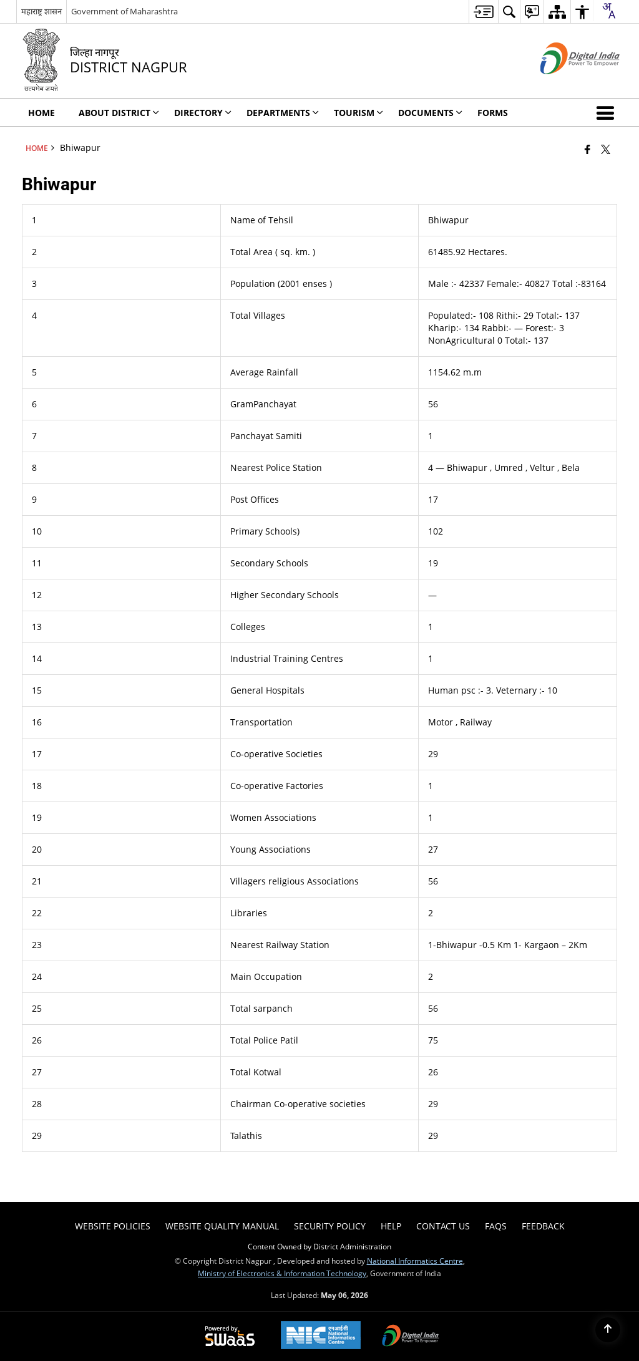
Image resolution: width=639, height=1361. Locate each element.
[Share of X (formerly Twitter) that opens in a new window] (605, 149)
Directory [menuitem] (203, 113)
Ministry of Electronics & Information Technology (282, 1273)
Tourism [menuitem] (358, 113)
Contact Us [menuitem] (443, 1226)
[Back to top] (607, 1329)
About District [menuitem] (119, 113)
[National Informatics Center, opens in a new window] (320, 1336)
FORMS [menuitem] (492, 113)
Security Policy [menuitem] (330, 1226)
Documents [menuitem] (430, 113)
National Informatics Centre (415, 1261)
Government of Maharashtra (124, 11)
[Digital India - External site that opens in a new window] (564, 84)
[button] (608, 112)
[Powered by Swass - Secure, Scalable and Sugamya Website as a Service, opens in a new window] (230, 1336)
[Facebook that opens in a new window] (587, 149)
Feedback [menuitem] (543, 1226)
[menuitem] (483, 11)
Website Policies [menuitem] (112, 1226)
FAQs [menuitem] (496, 1226)
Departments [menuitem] (282, 113)
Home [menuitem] (41, 113)
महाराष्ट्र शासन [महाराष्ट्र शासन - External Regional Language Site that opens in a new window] (41, 11)
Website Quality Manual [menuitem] (222, 1226)
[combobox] (608, 10)
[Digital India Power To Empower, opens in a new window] (411, 1336)
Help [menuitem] (391, 1226)
